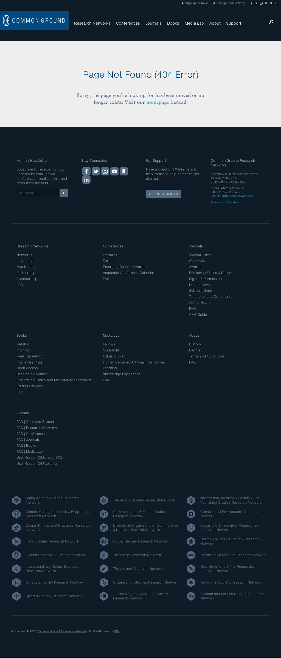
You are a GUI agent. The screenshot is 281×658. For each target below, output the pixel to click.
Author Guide (199, 303)
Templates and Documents (210, 297)
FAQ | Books (26, 445)
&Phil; (117, 631)
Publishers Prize (29, 362)
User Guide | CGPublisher (37, 463)
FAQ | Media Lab (29, 451)
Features (110, 255)
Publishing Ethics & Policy (210, 273)
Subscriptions (200, 290)
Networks (24, 255)
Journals (153, 23)
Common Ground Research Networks (62, 631)
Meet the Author (29, 356)
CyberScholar (114, 356)
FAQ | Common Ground (35, 422)
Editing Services (202, 285)
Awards (195, 267)
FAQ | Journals (28, 439)
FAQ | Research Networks (37, 428)
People (194, 350)
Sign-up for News (195, 3)
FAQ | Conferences (31, 434)
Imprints (23, 350)
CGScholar (111, 350)
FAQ (19, 285)
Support (233, 23)
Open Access (199, 261)
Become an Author (31, 374)
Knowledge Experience (121, 374)
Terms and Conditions (226, 202)
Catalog (22, 344)
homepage (157, 102)
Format (109, 261)
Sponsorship (26, 279)
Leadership (25, 261)
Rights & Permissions (206, 279)
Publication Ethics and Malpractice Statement (53, 380)
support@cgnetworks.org (237, 195)
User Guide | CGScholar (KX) (39, 457)
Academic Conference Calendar (128, 273)
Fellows (109, 344)
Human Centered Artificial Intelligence (133, 362)
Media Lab (194, 23)
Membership (26, 267)
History (195, 344)
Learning (110, 368)
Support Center (163, 193)
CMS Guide (198, 315)
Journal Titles (200, 255)
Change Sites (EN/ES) (229, 3)
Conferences (128, 23)
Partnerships (26, 273)
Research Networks (92, 23)
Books (173, 23)
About (215, 23)
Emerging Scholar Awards (124, 267)
